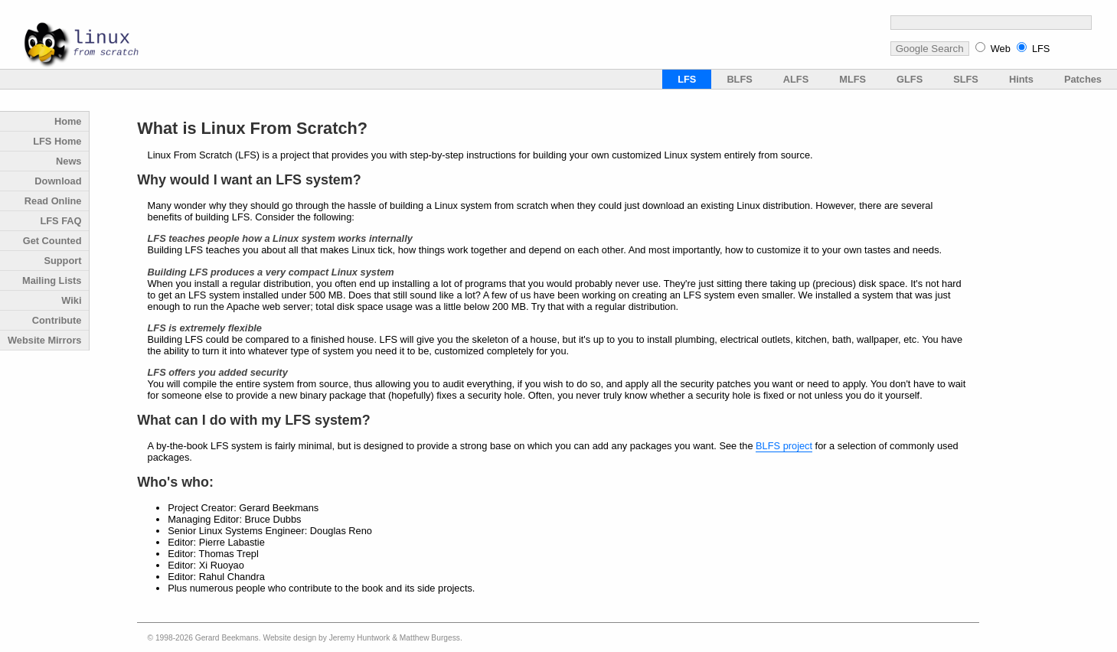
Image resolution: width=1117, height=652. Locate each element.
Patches (1083, 79)
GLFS (910, 79)
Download (57, 181)
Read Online (53, 201)
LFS (1041, 48)
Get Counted (52, 240)
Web (1001, 48)
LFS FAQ (60, 221)
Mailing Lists (52, 280)
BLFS (739, 79)
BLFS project (784, 446)
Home (68, 121)
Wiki (71, 300)
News (68, 161)
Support (62, 260)
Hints (1021, 79)
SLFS (965, 79)
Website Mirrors (44, 340)
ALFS (795, 79)
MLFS (852, 79)
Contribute (57, 320)
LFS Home (57, 141)
